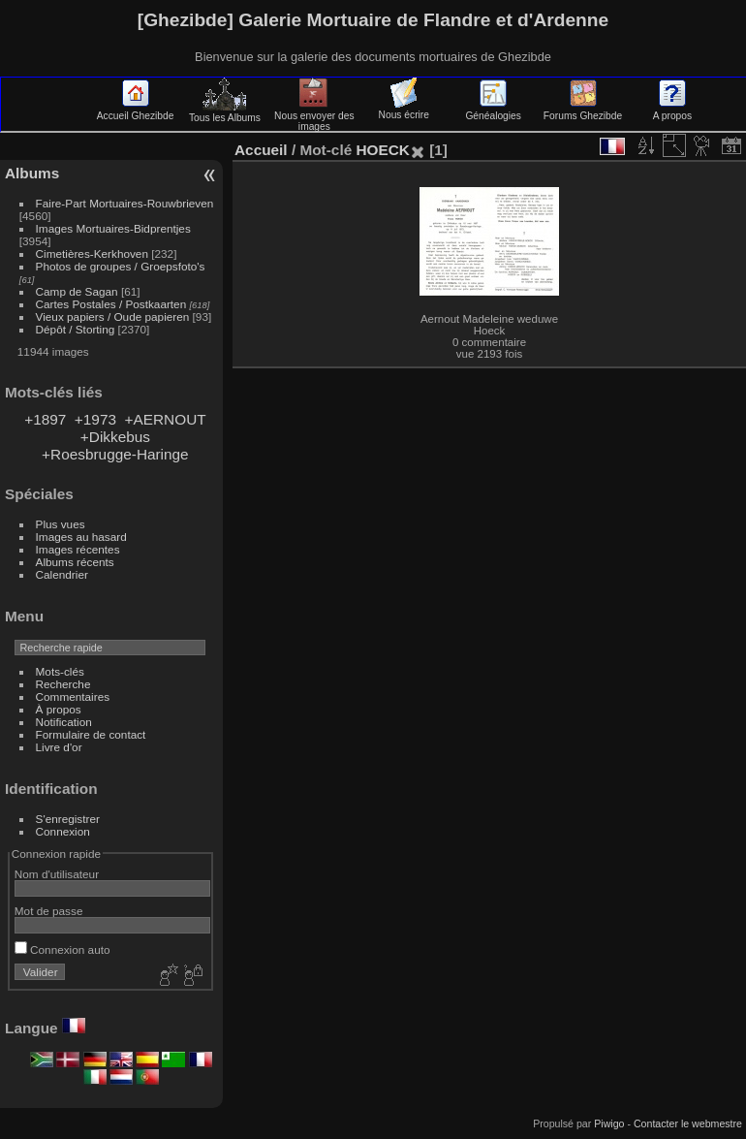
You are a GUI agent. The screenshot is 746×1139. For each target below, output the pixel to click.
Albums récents (75, 561)
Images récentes (78, 549)
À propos (58, 709)
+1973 (95, 419)
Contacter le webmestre (688, 1123)
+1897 (45, 419)
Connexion (63, 831)
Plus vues (60, 524)
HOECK (382, 150)
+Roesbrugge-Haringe (115, 454)
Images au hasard (81, 536)
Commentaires (73, 696)
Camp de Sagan (77, 291)
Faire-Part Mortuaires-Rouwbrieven (125, 203)
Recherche (63, 684)
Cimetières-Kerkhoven (92, 253)
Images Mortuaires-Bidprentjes (113, 228)
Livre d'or (59, 747)
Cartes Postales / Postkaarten (111, 304)
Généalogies (492, 110)
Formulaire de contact (91, 734)
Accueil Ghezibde (135, 110)
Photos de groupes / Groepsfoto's (120, 266)
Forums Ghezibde (583, 110)
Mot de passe (49, 910)
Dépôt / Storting (75, 329)
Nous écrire (404, 109)
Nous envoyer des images (314, 116)
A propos (672, 110)
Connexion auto (62, 949)
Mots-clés (60, 671)
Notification (64, 721)
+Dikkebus (115, 436)
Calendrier (62, 574)
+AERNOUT (165, 419)
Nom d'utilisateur (57, 874)
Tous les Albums (225, 112)
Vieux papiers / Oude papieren (113, 316)
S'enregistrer (68, 818)
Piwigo (609, 1123)
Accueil (261, 150)
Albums (32, 173)
